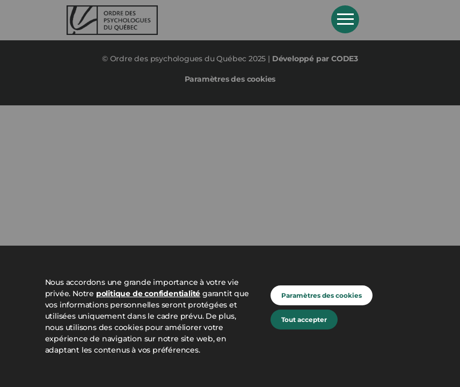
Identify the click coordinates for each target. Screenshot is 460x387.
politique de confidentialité (148, 293)
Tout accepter (304, 320)
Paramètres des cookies (321, 295)
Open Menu (345, 19)
